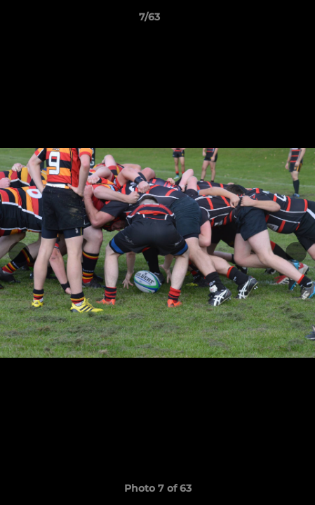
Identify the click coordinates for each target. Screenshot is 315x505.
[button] (264, 20)
